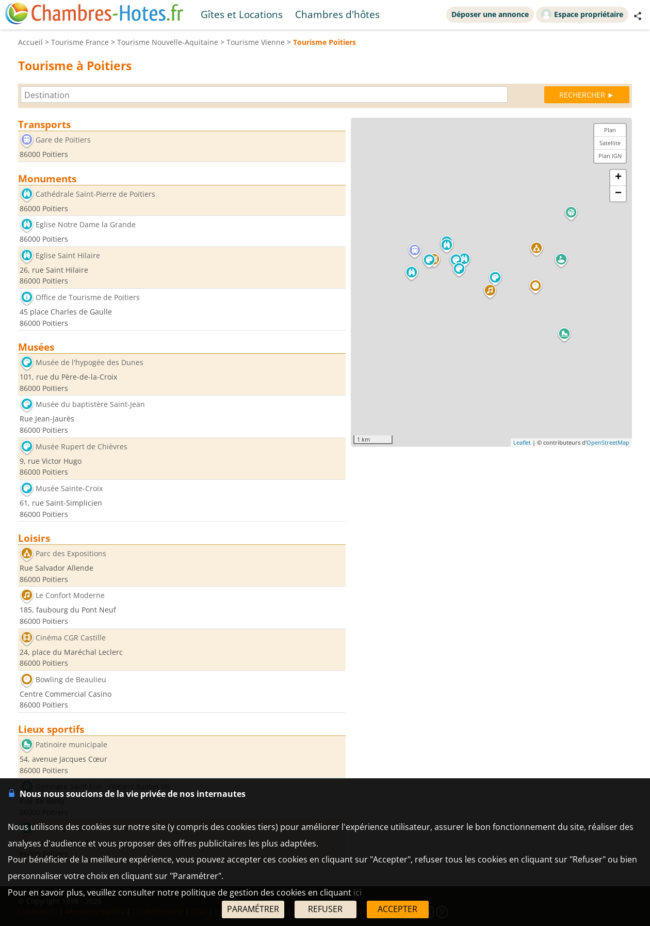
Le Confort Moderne (70, 596)
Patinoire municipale (71, 744)
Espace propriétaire (582, 14)
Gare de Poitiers (63, 140)
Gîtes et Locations (242, 14)
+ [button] (618, 177)
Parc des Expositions (71, 554)
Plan (610, 130)
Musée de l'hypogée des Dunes (89, 363)
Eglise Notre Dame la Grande (86, 225)
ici (357, 892)
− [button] (618, 193)
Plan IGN (610, 156)
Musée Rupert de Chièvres (81, 446)
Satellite (610, 143)
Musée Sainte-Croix (69, 488)
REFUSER (325, 909)
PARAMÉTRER (253, 909)
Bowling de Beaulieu (71, 679)
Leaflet (522, 442)
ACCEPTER (397, 909)
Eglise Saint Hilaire (68, 255)
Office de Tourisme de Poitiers (88, 297)
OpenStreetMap (608, 442)
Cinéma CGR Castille (71, 637)
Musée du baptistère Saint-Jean (90, 405)
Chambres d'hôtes (337, 14)
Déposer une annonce (490, 14)
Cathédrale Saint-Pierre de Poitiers (95, 194)
